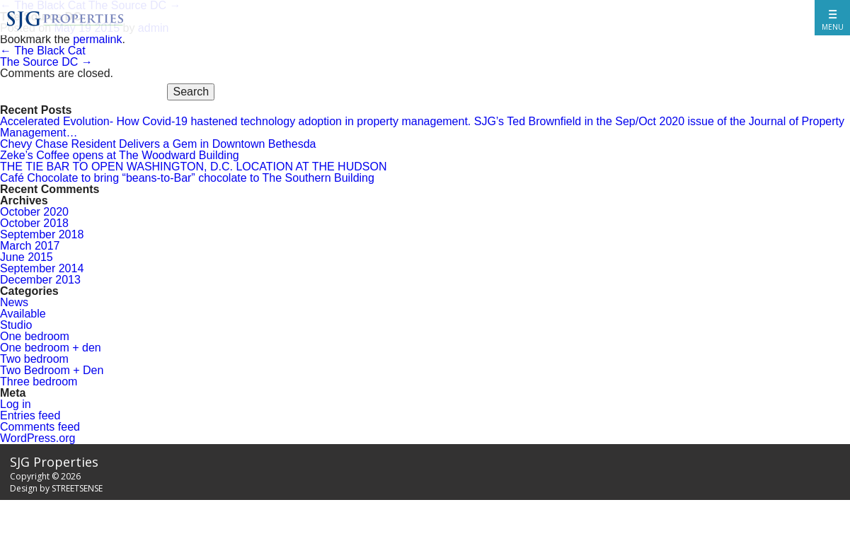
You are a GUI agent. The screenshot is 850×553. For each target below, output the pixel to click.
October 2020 (34, 212)
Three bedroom (38, 382)
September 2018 (42, 234)
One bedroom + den (50, 348)
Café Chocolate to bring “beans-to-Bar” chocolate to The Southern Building (187, 178)
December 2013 (40, 280)
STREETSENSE (77, 488)
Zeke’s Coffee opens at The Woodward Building (119, 155)
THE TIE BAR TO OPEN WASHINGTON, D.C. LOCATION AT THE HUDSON (193, 167)
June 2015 (26, 257)
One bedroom (34, 336)
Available (23, 314)
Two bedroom (34, 359)
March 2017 (30, 246)
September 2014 (42, 268)
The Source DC (46, 62)
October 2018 (34, 223)
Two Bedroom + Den (51, 370)
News (14, 302)
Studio (16, 325)
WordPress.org (37, 438)
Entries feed (30, 415)
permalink (97, 39)
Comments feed (40, 427)
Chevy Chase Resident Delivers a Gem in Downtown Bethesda (158, 144)
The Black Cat (43, 51)
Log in (15, 404)
